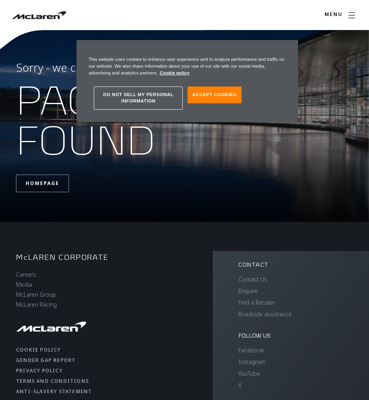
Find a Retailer (256, 302)
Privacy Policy (39, 370)
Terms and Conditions (52, 381)
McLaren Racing (36, 304)
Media (24, 284)
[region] (187, 81)
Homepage (42, 183)
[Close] (287, 49)
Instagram (252, 362)
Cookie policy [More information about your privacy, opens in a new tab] (175, 72)
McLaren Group (36, 294)
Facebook (251, 350)
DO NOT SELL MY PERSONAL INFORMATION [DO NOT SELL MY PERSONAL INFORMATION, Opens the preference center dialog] (138, 97)
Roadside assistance (265, 314)
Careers (26, 274)
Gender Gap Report (45, 360)
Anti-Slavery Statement (54, 391)
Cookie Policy (38, 349)
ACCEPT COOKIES (214, 94)
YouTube (249, 373)
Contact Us (252, 279)
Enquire (248, 291)
